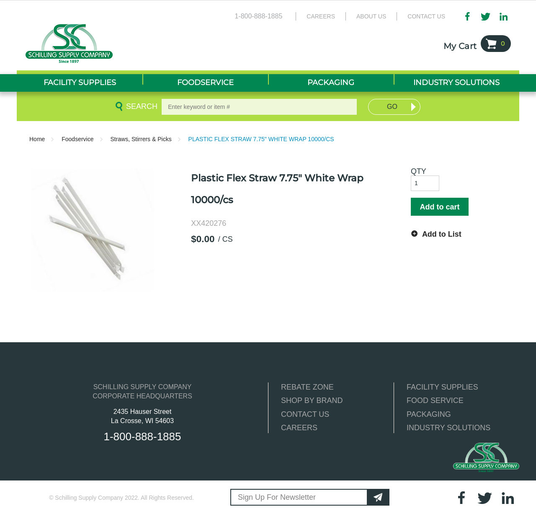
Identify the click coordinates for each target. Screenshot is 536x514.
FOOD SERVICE (435, 400)
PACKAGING (429, 414)
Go (392, 106)
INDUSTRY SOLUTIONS (448, 428)
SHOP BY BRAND (312, 400)
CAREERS (299, 428)
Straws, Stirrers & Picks (140, 139)
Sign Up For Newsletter (277, 497)
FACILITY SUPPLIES (442, 387)
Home (37, 139)
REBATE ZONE (307, 387)
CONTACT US (305, 414)
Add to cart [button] (439, 207)
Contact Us (426, 16)
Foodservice (77, 139)
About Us (371, 16)
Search (140, 106)
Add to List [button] (441, 234)
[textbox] (259, 107)
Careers (321, 16)
